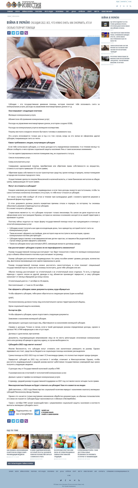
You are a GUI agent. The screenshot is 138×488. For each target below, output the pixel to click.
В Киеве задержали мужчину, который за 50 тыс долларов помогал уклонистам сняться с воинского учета (41, 453)
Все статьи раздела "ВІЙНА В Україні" (21, 463)
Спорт (89, 11)
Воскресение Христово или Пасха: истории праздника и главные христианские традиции (64, 453)
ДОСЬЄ (74, 11)
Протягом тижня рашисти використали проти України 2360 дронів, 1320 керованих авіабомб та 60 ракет (119, 60)
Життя (96, 11)
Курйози (82, 11)
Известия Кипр (107, 11)
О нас (129, 1)
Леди (117, 1)
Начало (11, 471)
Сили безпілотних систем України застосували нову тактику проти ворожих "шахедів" (119, 49)
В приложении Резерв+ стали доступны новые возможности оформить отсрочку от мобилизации (88, 453)
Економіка (59, 11)
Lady (95, 471)
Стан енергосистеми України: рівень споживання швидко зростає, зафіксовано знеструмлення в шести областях (120, 37)
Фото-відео (49, 11)
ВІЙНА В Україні (27, 11)
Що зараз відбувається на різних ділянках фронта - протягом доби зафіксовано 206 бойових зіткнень (120, 25)
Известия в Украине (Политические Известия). (69, 484)
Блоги (17, 11)
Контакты (124, 1)
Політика (38, 11)
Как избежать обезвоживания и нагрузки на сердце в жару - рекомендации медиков (17, 452)
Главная (10, 11)
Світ (67, 11)
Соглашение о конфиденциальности (118, 471)
